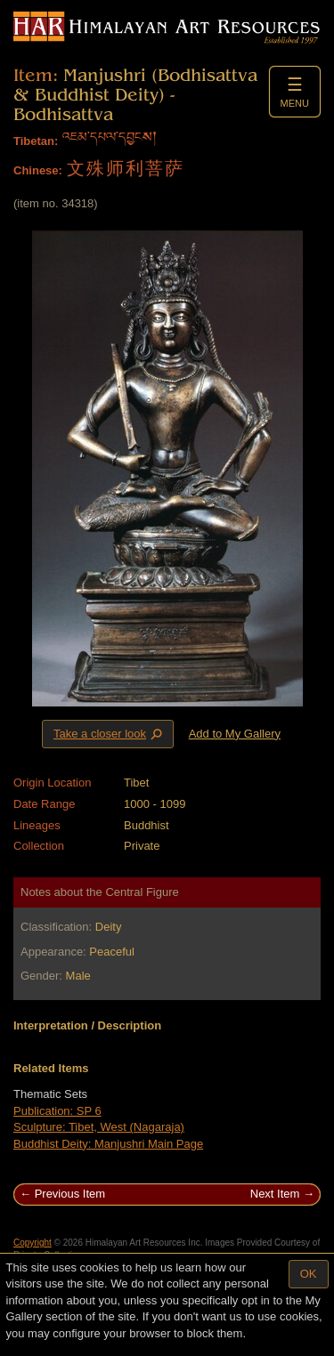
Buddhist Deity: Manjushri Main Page (108, 1143)
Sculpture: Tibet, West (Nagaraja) (98, 1127)
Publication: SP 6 (57, 1111)
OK (308, 1273)
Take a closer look (109, 733)
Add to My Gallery (235, 733)
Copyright (32, 1242)
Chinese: (37, 170)
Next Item (275, 1193)
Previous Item (70, 1193)
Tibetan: (35, 141)
